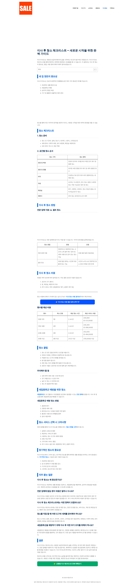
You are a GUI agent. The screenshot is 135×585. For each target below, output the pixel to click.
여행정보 (112, 8)
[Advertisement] (67, 36)
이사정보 (105, 8)
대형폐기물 (75, 8)
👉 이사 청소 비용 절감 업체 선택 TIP (67, 302)
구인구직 (83, 8)
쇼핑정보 (90, 8)
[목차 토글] (94, 69)
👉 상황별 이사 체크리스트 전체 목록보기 (67, 564)
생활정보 (97, 8)
